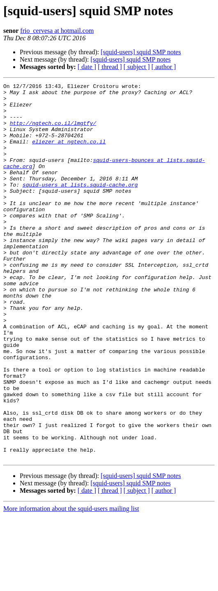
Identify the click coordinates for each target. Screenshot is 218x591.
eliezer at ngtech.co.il (69, 153)
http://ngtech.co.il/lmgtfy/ (53, 131)
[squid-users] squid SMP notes (141, 51)
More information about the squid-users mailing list (71, 583)
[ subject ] (137, 66)
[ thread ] (110, 66)
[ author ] (163, 66)
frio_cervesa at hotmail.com (57, 30)
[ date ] (87, 66)
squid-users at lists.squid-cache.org (80, 205)
